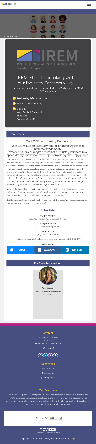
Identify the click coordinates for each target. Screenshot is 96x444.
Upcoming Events (48, 377)
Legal (72, 438)
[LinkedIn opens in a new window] (75, 250)
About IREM (48, 368)
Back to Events (12, 36)
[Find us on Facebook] (40, 355)
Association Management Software (48, 430)
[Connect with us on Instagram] (50, 355)
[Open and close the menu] (55, 5)
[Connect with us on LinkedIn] (45, 355)
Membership (48, 373)
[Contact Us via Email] (55, 355)
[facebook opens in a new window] (48, 250)
